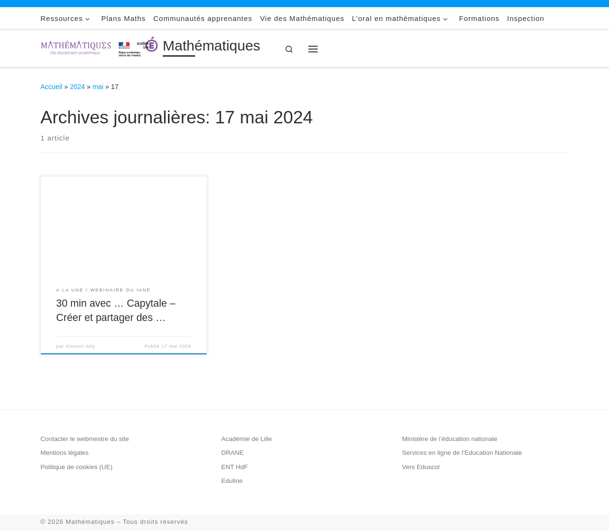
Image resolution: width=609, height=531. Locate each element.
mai (97, 86)
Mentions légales (64, 452)
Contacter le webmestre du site (84, 438)
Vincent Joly (80, 346)
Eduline (232, 480)
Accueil (51, 86)
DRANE (232, 452)
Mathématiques (90, 521)
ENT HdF (234, 467)
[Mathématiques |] (99, 47)
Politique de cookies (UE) (76, 467)
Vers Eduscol (421, 467)
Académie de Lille (246, 438)
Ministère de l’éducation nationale (449, 438)
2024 (77, 86)
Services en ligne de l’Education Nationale (462, 452)
